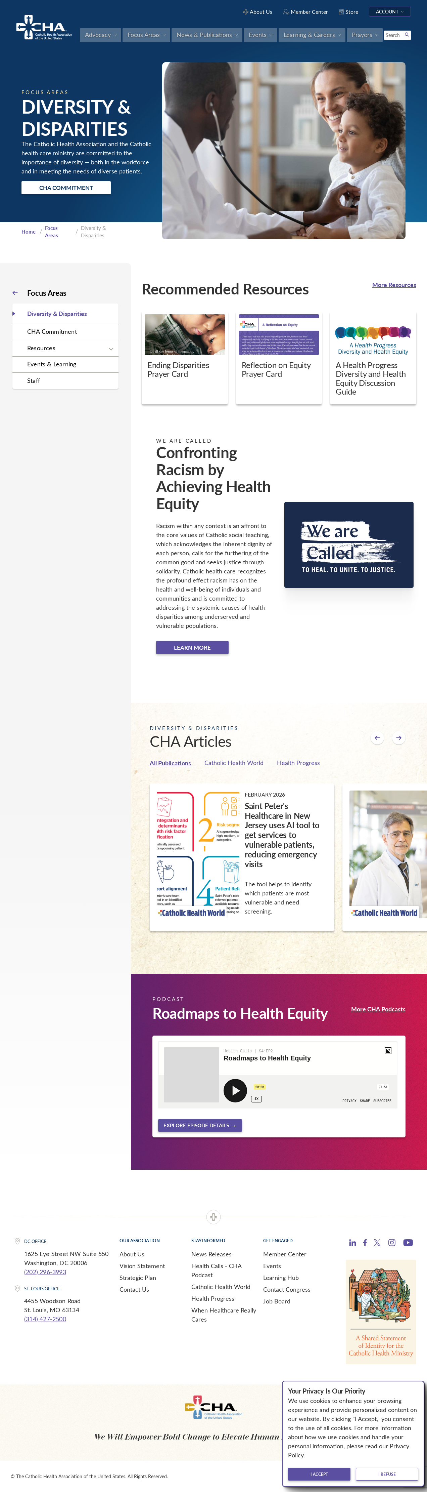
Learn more (192, 647)
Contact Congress (287, 1289)
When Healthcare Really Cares (223, 1314)
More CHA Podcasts (378, 1009)
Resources (41, 348)
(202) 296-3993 (45, 1272)
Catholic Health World (234, 763)
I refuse (387, 1474)
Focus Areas (51, 232)
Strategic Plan (138, 1278)
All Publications (170, 763)
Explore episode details (196, 1125)
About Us (132, 1254)
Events (272, 1266)
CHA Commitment (66, 188)
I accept (319, 1474)
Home (28, 231)
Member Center (284, 1254)
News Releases (211, 1254)
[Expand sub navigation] (111, 349)
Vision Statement (142, 1266)
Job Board (276, 1301)
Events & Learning (51, 364)
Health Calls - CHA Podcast (216, 1270)
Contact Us (134, 1289)
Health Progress (298, 763)
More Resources (394, 284)
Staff (33, 380)
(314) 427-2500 (45, 1319)
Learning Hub (281, 1278)
